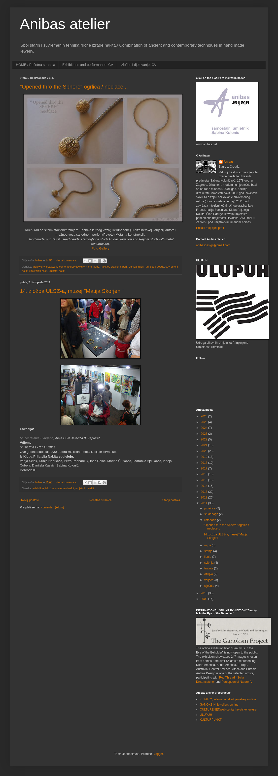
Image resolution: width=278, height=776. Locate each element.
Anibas (229, 161)
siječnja (209, 586)
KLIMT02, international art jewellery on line (228, 699)
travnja (209, 568)
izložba (49, 488)
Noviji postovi (30, 500)
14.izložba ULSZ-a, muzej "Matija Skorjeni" (72, 291)
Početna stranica (100, 500)
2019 (204, 457)
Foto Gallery (100, 248)
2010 (204, 593)
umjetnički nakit (38, 270)
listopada (210, 520)
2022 (204, 439)
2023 (204, 433)
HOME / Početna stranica (35, 65)
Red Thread (227, 677)
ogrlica (133, 266)
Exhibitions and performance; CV (87, 65)
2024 (204, 428)
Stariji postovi (171, 500)
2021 (204, 445)
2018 (204, 463)
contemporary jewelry (71, 266)
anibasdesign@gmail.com (213, 245)
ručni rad (143, 266)
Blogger (158, 754)
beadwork (52, 266)
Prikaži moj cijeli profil (210, 228)
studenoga (211, 514)
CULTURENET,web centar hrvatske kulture (228, 709)
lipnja (208, 557)
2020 (204, 451)
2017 (204, 468)
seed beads (157, 266)
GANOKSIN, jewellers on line (219, 704)
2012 (204, 497)
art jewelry (38, 266)
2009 (204, 599)
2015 (204, 480)
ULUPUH (206, 714)
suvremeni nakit (64, 488)
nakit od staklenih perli (114, 266)
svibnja (209, 562)
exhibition (38, 488)
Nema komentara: (67, 260)
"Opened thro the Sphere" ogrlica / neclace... (74, 87)
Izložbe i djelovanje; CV (138, 65)
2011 (204, 503)
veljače (209, 580)
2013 (204, 492)
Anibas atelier (65, 24)
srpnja (208, 551)
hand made (92, 266)
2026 (204, 416)
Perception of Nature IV (236, 681)
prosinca (210, 508)
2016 (204, 474)
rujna (208, 545)
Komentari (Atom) (52, 507)
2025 (204, 422)
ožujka (209, 574)
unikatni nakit (57, 270)
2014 (204, 486)
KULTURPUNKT (211, 719)
